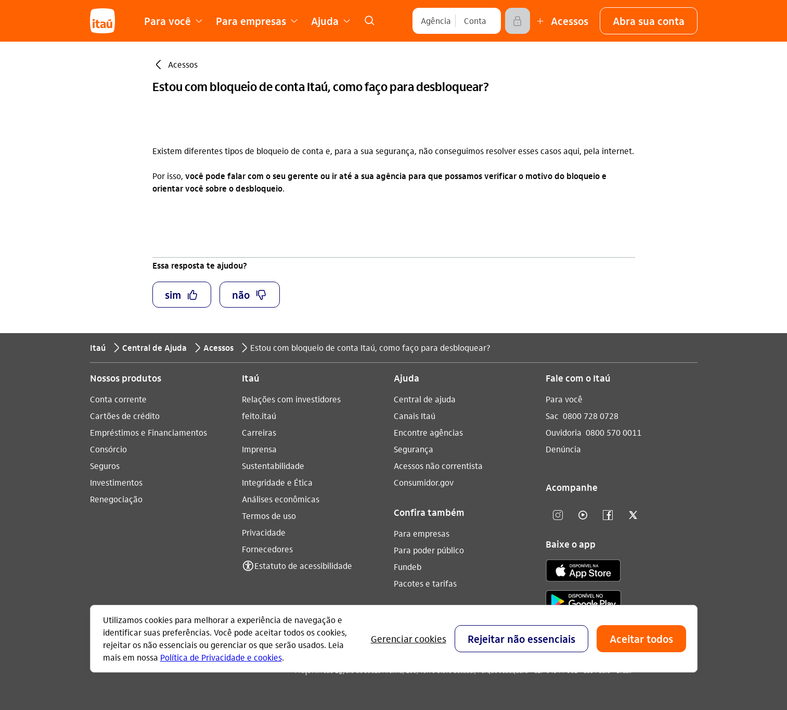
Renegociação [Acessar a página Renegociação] (116, 498)
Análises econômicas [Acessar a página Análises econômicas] (280, 498)
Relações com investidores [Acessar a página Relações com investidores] (291, 399)
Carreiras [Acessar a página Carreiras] (259, 432)
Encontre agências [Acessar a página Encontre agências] (428, 432)
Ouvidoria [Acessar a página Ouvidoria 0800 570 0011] (564, 432)
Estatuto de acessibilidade (303, 565)
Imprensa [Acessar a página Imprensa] (259, 448)
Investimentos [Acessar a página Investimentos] (116, 482)
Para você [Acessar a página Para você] (564, 399)
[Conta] (475, 21)
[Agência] (436, 21)
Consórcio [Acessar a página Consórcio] (108, 448)
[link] (370, 21)
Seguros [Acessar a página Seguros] (105, 465)
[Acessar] (517, 21)
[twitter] (633, 515)
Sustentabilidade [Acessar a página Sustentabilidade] (273, 465)
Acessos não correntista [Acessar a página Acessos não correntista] (438, 465)
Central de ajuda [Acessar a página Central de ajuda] (425, 399)
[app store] (583, 572)
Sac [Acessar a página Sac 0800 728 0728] (552, 415)
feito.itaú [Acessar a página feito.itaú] (259, 415)
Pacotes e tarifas (425, 583)
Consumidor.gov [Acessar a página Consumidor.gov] (424, 482)
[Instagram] (558, 515)
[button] (649, 20)
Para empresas (421, 533)
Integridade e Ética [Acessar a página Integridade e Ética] (277, 482)
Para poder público (429, 549)
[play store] (583, 603)
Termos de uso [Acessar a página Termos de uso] (269, 515)
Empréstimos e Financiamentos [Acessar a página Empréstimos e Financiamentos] (148, 432)
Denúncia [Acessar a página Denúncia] (563, 448)
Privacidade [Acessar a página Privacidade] (264, 532)
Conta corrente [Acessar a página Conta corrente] (118, 399)
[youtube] (583, 515)
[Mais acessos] (561, 21)
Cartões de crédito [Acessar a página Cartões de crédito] (125, 415)
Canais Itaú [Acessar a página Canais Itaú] (414, 415)
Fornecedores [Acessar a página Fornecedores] (267, 548)
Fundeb (407, 566)
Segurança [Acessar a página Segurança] (413, 448)
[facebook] (608, 515)
